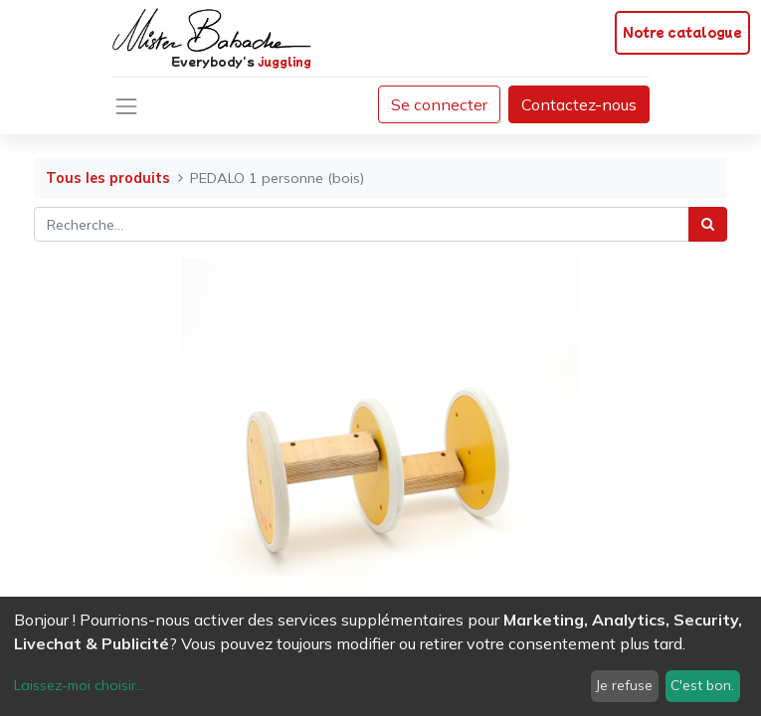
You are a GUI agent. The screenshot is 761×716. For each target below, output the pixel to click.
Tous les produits (108, 178)
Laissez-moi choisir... (79, 685)
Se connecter (439, 104)
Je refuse (624, 685)
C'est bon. (702, 685)
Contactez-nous (579, 104)
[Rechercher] (707, 224)
